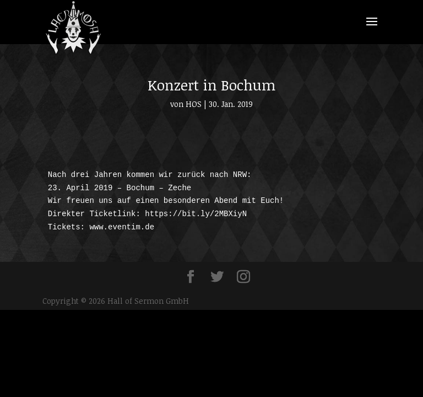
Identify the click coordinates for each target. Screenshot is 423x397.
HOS (194, 104)
